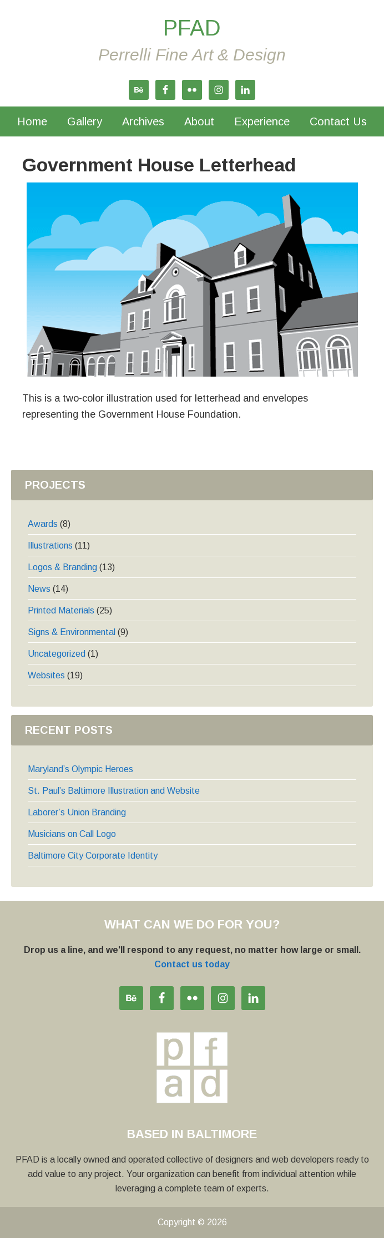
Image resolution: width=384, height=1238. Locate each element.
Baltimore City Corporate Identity (93, 855)
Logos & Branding (62, 567)
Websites (46, 675)
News (39, 588)
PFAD (192, 28)
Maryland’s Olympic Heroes (80, 769)
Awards (43, 524)
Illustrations (50, 545)
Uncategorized (56, 653)
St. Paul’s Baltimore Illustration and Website (114, 790)
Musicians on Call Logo (72, 834)
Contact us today (192, 964)
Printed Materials (61, 610)
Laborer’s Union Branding (77, 812)
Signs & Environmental (71, 632)
